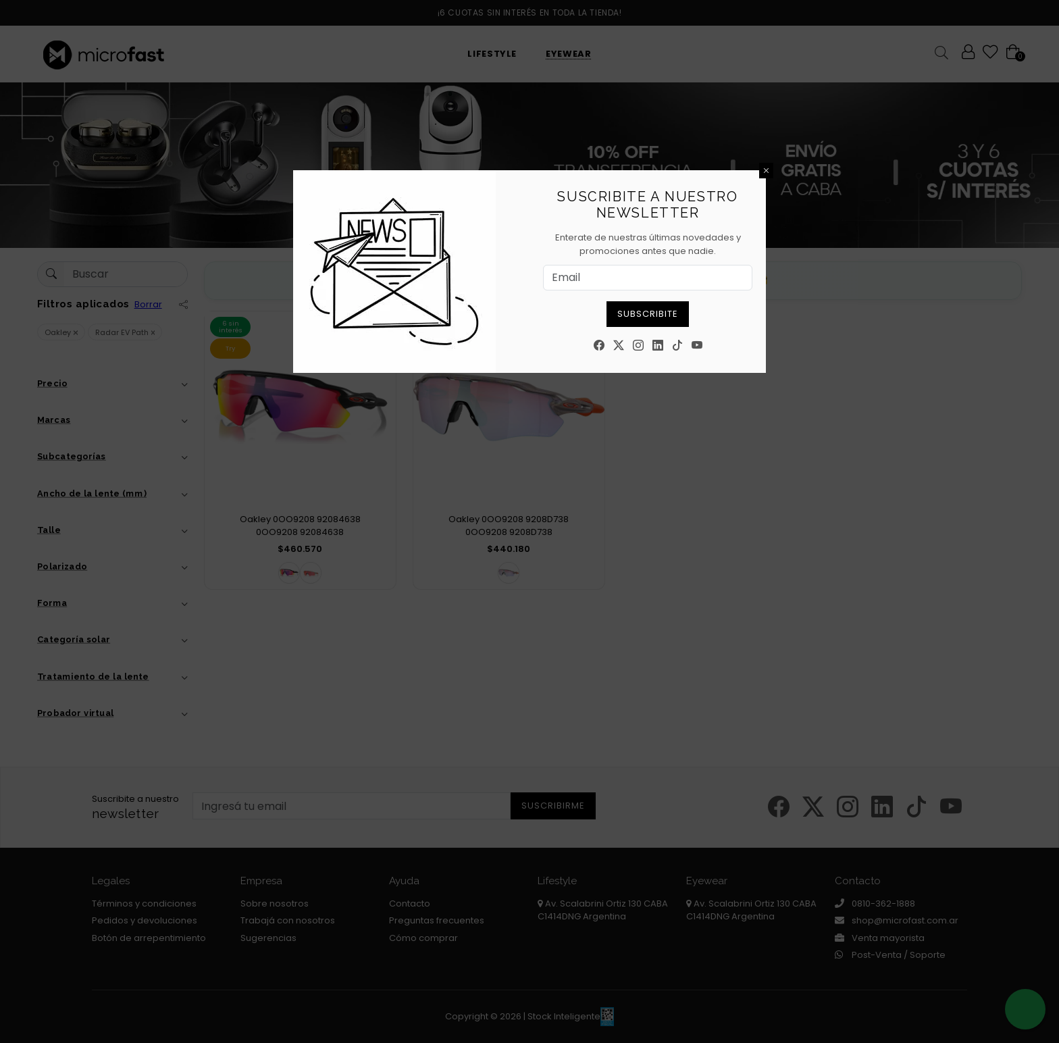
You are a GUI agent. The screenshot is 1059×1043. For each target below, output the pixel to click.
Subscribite (647, 313)
